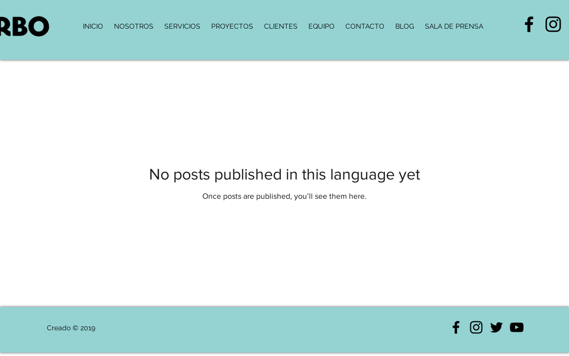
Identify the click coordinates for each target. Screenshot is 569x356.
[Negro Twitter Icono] (496, 327)
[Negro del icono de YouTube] (516, 327)
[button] (454, 26)
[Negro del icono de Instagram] (553, 24)
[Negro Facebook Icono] (529, 24)
